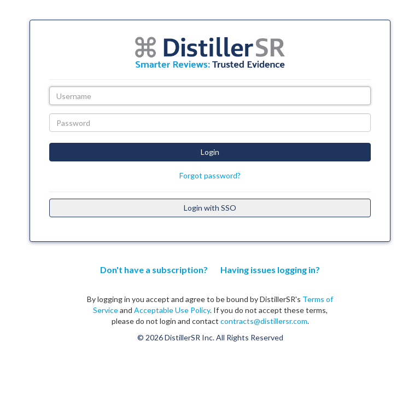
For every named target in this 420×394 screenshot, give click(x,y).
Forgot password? (210, 175)
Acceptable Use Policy (172, 310)
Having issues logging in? (270, 269)
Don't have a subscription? (154, 269)
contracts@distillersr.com (263, 321)
